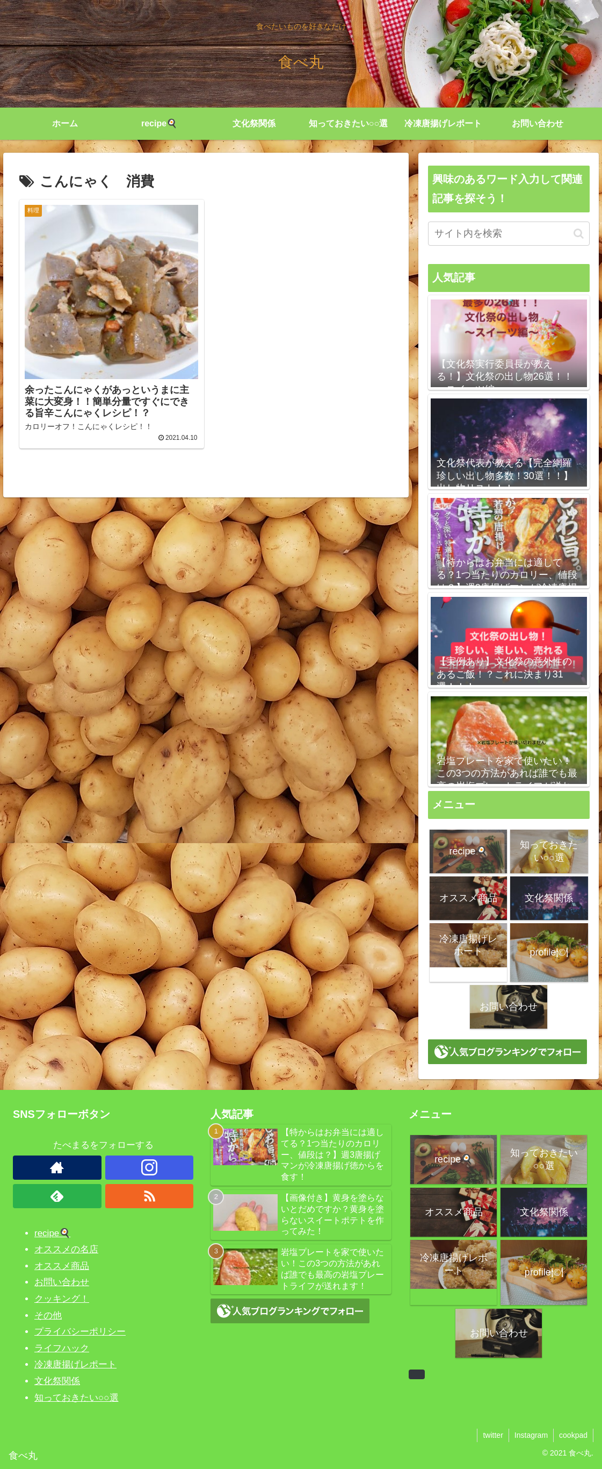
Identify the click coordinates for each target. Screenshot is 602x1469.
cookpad (573, 1435)
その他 (48, 1315)
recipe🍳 (52, 1233)
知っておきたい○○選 (76, 1398)
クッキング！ (61, 1299)
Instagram (531, 1435)
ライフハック (61, 1348)
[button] (578, 233)
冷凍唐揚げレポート (75, 1364)
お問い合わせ (61, 1282)
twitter (493, 1435)
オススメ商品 (61, 1266)
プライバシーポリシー (80, 1332)
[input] (509, 234)
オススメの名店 (66, 1249)
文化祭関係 (57, 1381)
